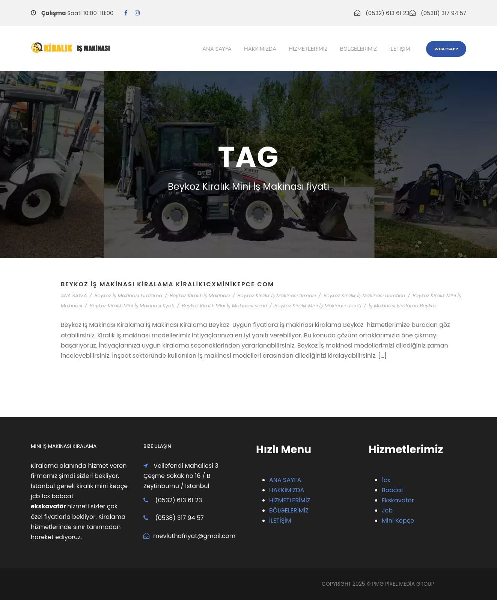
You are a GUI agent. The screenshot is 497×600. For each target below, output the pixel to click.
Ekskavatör (398, 500)
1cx (386, 480)
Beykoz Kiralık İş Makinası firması (277, 295)
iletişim (399, 49)
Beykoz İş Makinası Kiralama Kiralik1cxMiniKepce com (167, 284)
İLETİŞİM (280, 520)
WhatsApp (446, 49)
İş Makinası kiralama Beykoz (403, 305)
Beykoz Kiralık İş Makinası (200, 295)
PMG (378, 584)
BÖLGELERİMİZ (289, 510)
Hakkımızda (260, 49)
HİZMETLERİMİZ (289, 500)
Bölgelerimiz (358, 49)
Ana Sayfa (217, 49)
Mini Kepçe (398, 520)
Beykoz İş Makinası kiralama (129, 295)
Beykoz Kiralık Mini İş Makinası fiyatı (132, 305)
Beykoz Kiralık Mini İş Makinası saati (224, 305)
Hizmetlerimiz (308, 49)
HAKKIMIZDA (286, 490)
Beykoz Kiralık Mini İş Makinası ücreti (317, 305)
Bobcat (392, 490)
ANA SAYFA (74, 295)
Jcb (387, 510)
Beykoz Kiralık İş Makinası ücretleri (364, 295)
